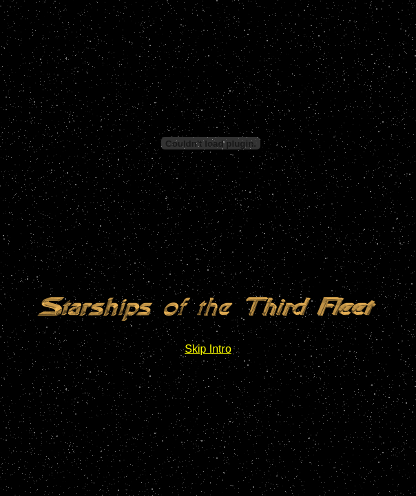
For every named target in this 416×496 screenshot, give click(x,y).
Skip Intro (208, 349)
